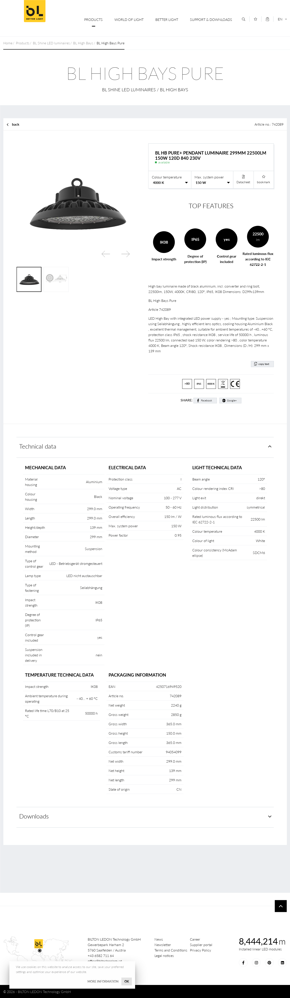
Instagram (256, 962)
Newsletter (162, 945)
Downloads (34, 816)
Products (93, 19)
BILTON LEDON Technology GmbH (34, 11)
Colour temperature (167, 177)
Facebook (206, 400)
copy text (263, 364)
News (158, 939)
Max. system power (209, 177)
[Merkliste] (255, 19)
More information (103, 981)
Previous (106, 254)
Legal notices (164, 955)
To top (281, 906)
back (15, 124)
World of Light (129, 19)
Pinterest (269, 962)
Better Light (166, 19)
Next (125, 254)
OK (126, 981)
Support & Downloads (211, 19)
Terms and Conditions (170, 950)
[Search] (243, 19)
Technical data (37, 446)
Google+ (232, 400)
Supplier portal (201, 945)
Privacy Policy (200, 950)
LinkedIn (282, 962)
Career (195, 939)
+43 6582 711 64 (101, 955)
